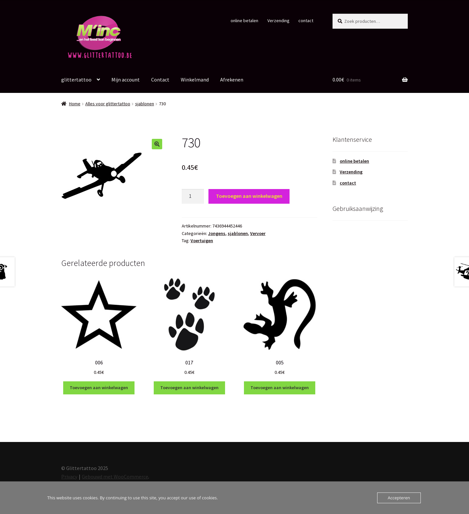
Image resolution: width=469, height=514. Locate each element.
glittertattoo (76, 79)
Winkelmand (195, 79)
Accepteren (399, 498)
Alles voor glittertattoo (107, 104)
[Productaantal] (193, 196)
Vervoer (257, 233)
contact (305, 20)
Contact (160, 79)
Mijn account (125, 79)
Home (74, 104)
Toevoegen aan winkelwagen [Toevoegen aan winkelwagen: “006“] (99, 387)
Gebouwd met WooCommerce (115, 476)
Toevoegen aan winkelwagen (249, 196)
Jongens (216, 233)
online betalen (244, 20)
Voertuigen (202, 240)
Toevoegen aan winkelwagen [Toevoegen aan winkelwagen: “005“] (279, 387)
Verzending (278, 20)
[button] (157, 144)
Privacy (69, 476)
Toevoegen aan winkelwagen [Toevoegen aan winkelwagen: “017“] (189, 387)
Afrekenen (231, 79)
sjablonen (144, 104)
